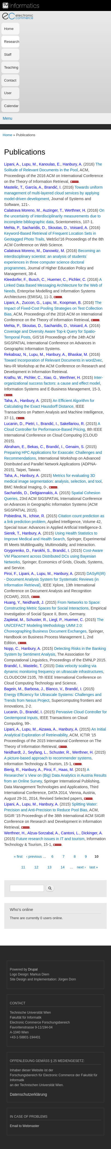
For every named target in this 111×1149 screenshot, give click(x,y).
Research (11, 42)
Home (9, 29)
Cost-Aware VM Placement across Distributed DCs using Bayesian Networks (53, 556)
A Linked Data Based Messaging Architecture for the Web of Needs (53, 285)
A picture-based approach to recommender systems (48, 758)
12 (36, 867)
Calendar (11, 106)
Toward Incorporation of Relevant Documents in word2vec (53, 360)
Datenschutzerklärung (28, 1094)
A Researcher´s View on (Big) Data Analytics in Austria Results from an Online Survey (55, 775)
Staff (7, 54)
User (7, 93)
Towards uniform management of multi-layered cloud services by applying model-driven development (53, 193)
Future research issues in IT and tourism (50, 839)
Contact (10, 80)
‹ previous (34, 856)
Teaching (11, 67)
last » (93, 867)
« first (18, 856)
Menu (7, 118)
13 (49, 867)
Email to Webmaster (24, 1126)
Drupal (33, 969)
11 (23, 867)
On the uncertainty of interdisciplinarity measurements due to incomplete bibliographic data (54, 216)
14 (62, 867)
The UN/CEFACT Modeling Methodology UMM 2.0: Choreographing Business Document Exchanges (53, 625)
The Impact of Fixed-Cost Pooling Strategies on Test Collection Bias (53, 308)
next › (81, 867)
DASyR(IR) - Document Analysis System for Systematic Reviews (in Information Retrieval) (55, 579)
